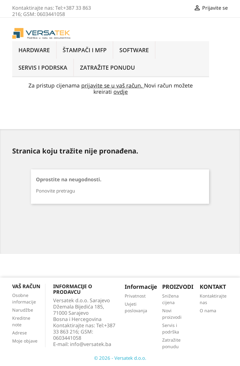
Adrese (19, 333)
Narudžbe (22, 310)
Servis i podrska (42, 67)
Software (134, 50)
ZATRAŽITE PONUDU (107, 67)
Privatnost (135, 296)
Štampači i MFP (85, 50)
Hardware (34, 50)
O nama (208, 310)
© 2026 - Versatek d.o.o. (120, 358)
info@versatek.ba (90, 344)
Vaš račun (26, 286)
